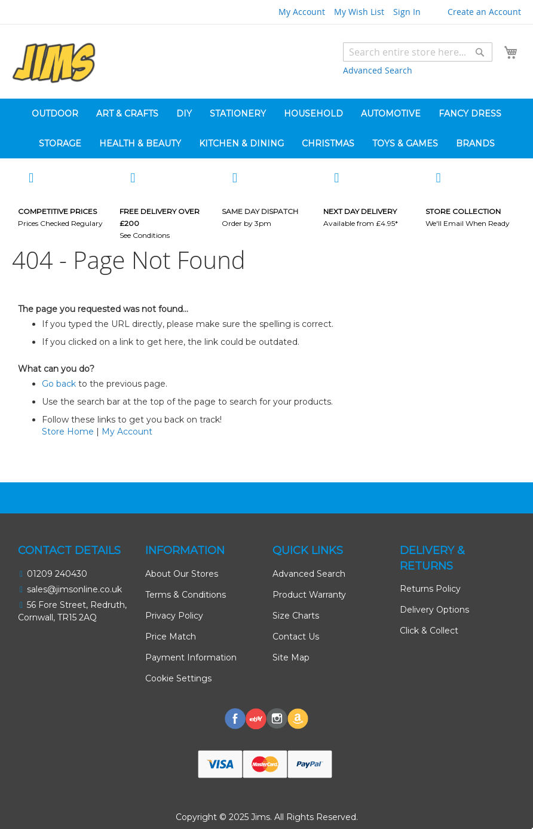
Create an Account (484, 11)
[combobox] (417, 52)
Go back (59, 383)
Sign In (407, 11)
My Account (301, 11)
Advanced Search (377, 70)
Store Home (68, 431)
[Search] (479, 52)
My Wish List (359, 11)
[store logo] (54, 63)
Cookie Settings (178, 678)
